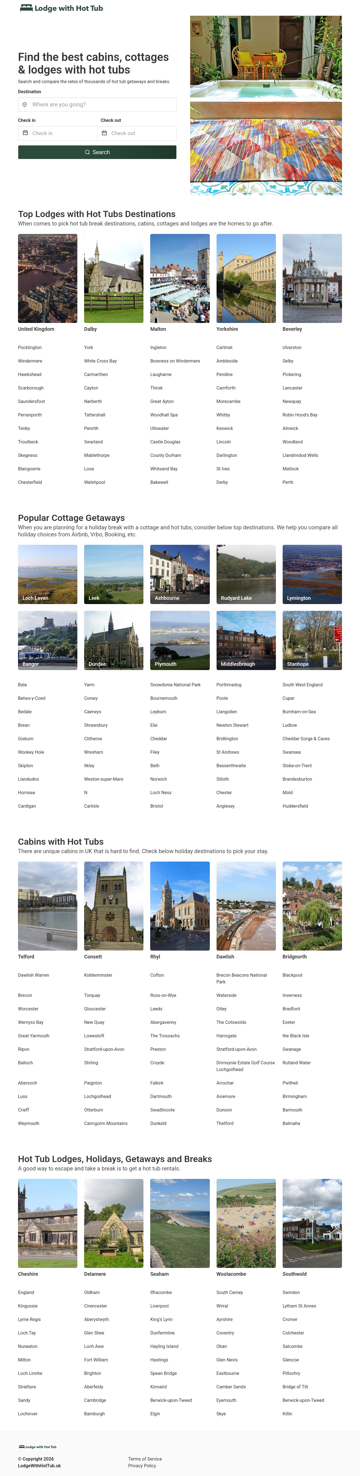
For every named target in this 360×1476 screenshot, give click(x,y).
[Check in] (64, 133)
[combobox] (97, 104)
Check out (111, 120)
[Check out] (143, 133)
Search (97, 152)
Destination (29, 91)
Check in (26, 120)
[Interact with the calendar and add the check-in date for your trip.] (25, 133)
